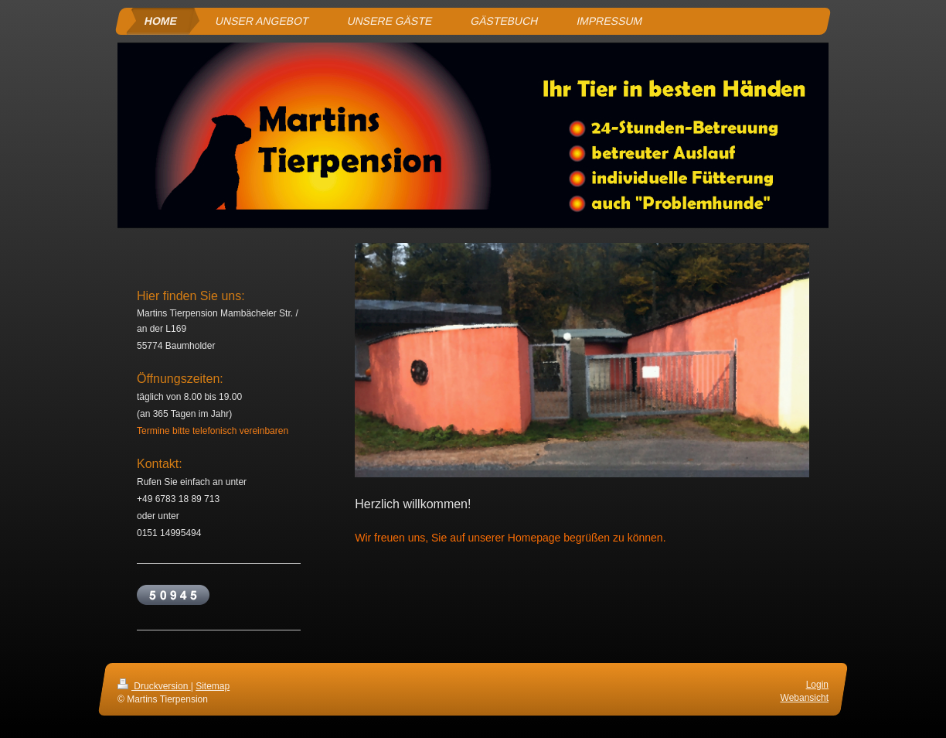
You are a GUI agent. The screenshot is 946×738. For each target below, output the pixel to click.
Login (817, 684)
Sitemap (213, 686)
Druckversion (154, 686)
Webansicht (805, 697)
